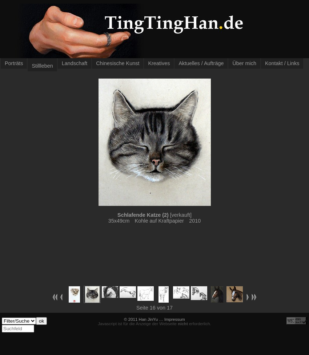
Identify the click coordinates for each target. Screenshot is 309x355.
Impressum (174, 319)
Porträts (14, 63)
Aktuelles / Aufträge (201, 63)
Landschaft (74, 63)
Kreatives (159, 63)
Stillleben (42, 66)
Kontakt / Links (282, 63)
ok (41, 321)
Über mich (244, 63)
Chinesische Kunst (117, 63)
